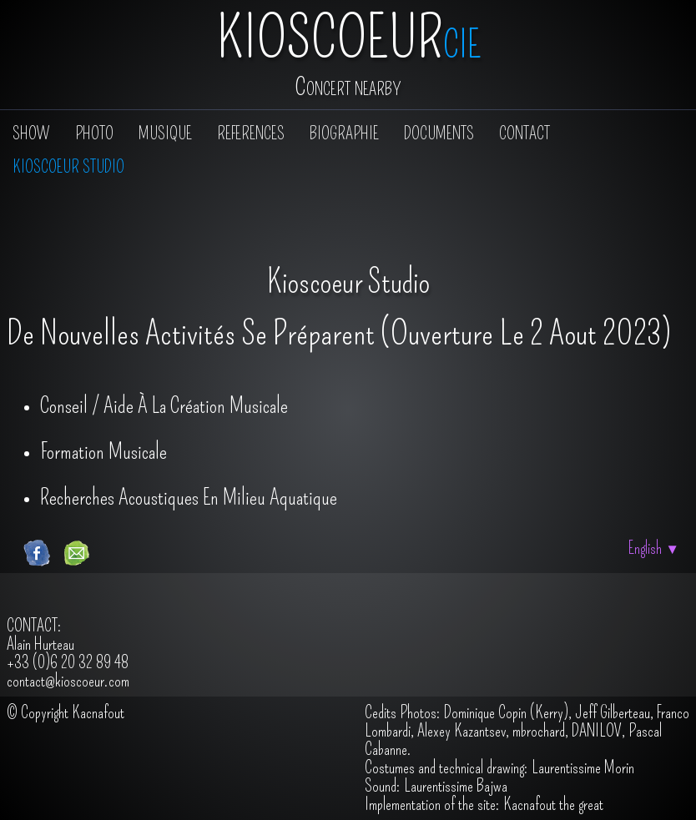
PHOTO (94, 133)
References (251, 133)
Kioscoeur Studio (68, 167)
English (653, 548)
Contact (524, 133)
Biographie (344, 133)
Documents (439, 133)
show (31, 133)
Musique (165, 133)
